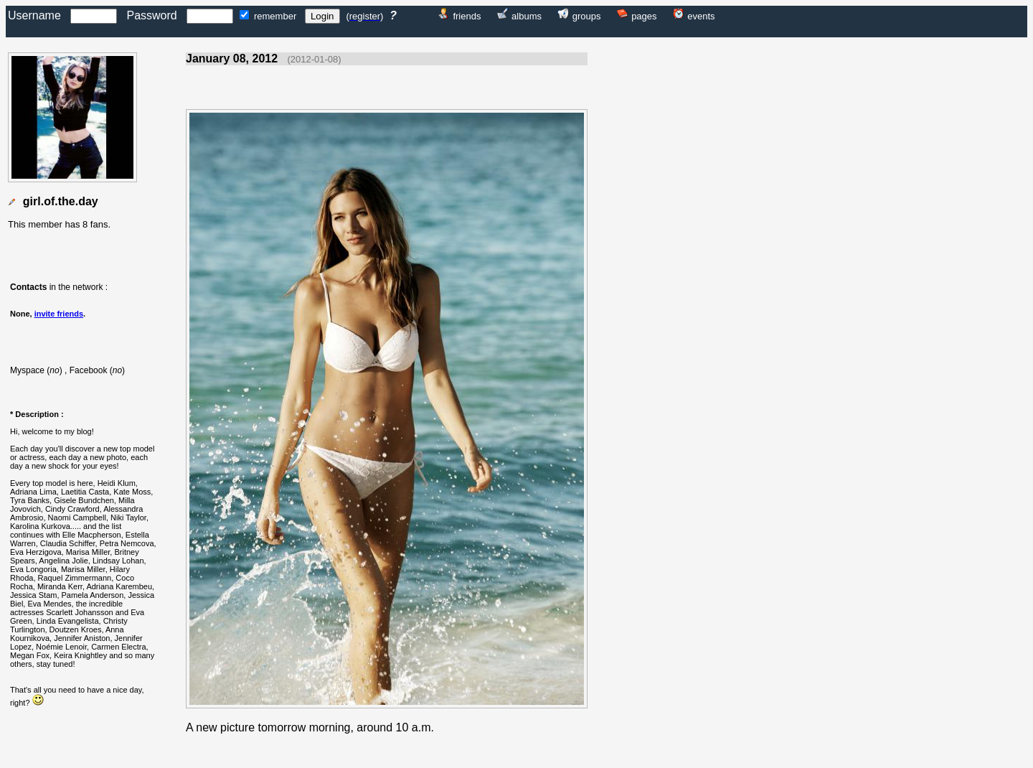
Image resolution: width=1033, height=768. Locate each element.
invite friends (58, 313)
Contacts (28, 287)
